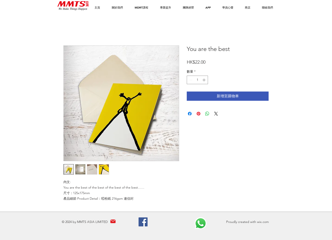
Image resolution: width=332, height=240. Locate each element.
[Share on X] (216, 113)
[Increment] (204, 80)
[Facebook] (143, 221)
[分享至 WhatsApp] (207, 113)
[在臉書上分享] (190, 113)
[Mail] (113, 221)
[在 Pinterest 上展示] (198, 113)
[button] (141, 7)
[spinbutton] (197, 80)
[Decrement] (190, 80)
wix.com (263, 222)
